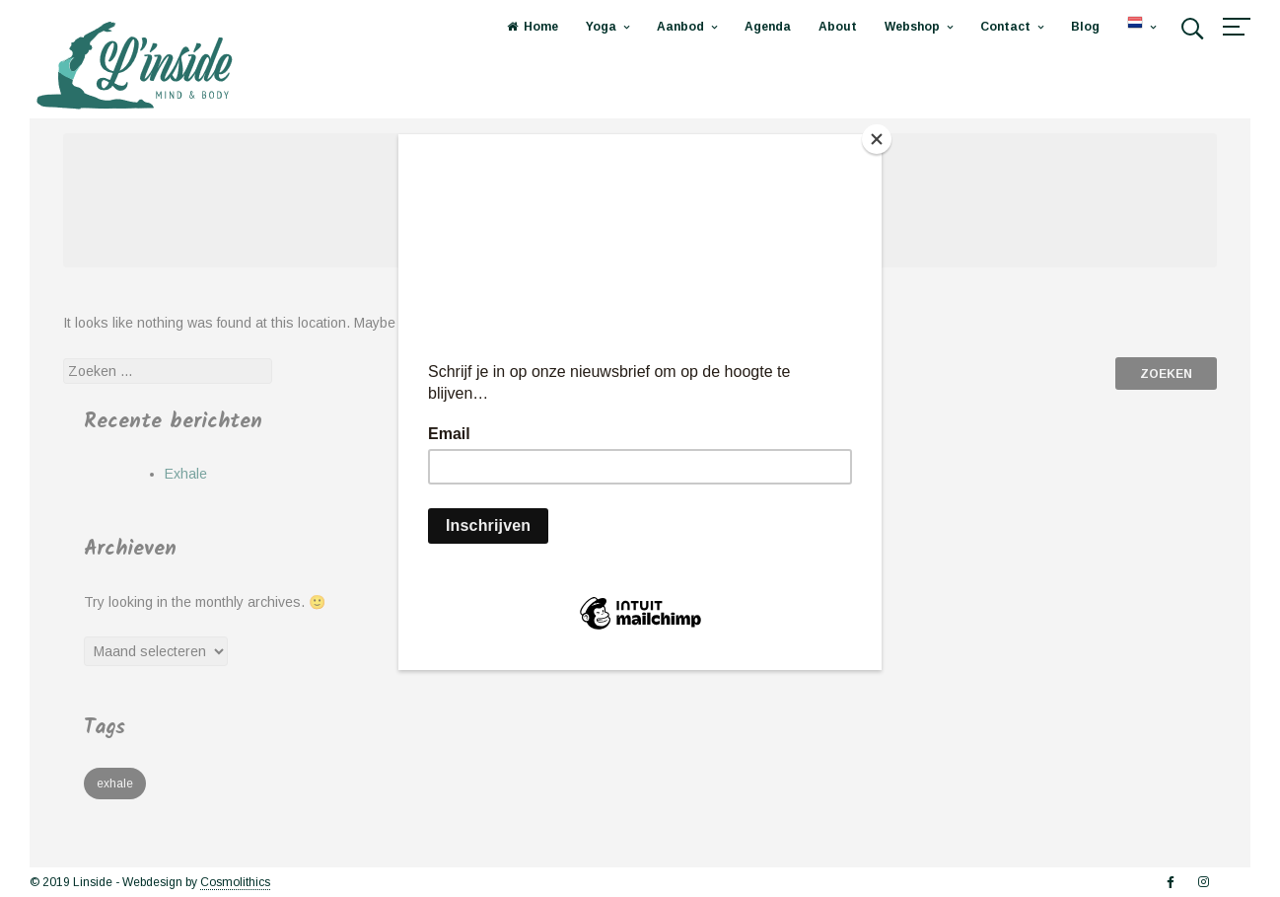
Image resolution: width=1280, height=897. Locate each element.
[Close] (876, 139)
